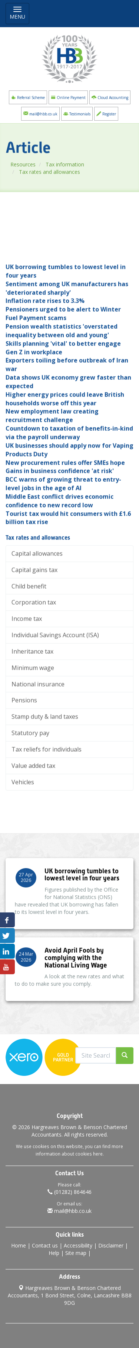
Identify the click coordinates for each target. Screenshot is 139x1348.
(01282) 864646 (69, 1191)
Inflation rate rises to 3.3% (45, 334)
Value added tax (33, 799)
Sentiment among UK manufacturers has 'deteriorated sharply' (67, 321)
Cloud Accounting (110, 97)
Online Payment (68, 97)
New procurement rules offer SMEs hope (65, 495)
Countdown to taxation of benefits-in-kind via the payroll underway (69, 466)
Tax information (72, 164)
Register (106, 114)
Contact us (45, 1245)
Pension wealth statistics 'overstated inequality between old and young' (62, 364)
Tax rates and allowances (56, 171)
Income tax (26, 652)
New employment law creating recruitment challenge (52, 448)
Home (18, 1245)
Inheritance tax (32, 685)
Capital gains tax (34, 603)
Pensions (24, 733)
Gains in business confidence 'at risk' (60, 504)
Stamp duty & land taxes (44, 750)
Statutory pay (30, 766)
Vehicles (22, 815)
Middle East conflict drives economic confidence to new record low (59, 534)
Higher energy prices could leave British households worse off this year (65, 432)
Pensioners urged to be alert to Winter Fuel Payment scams (63, 346)
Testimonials (76, 114)
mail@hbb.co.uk (40, 114)
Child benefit (28, 619)
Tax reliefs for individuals (46, 782)
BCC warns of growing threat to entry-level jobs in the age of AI (63, 517)
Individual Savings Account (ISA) (55, 668)
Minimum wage (32, 701)
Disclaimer (110, 1245)
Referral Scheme (28, 97)
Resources (30, 164)
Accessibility (78, 1245)
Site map (75, 1252)
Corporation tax (33, 635)
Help (54, 1252)
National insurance (37, 717)
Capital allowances (37, 587)
